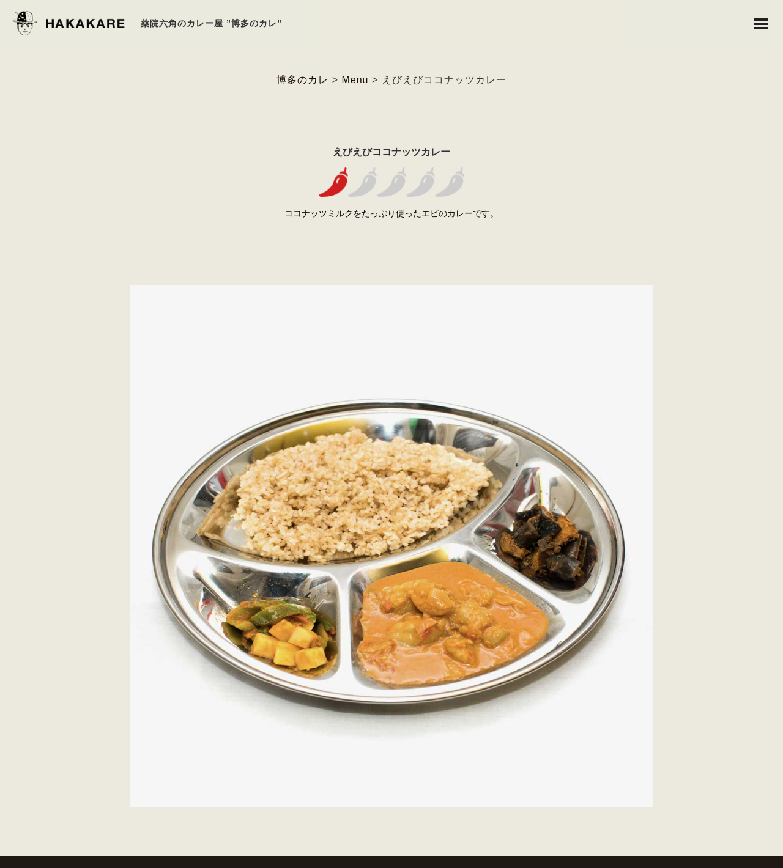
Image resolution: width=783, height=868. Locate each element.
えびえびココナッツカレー (391, 152)
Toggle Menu (761, 23)
